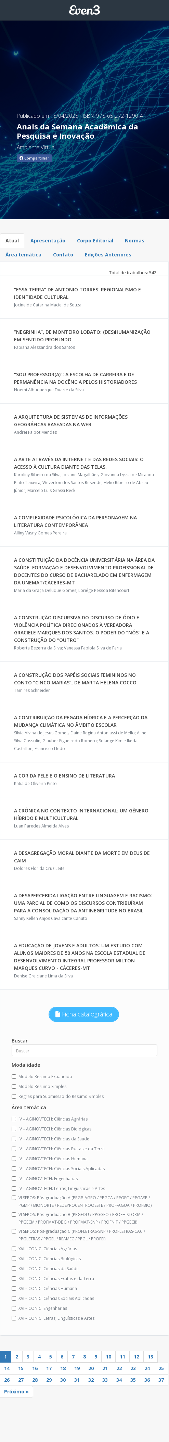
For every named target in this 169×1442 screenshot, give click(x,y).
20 (91, 1368)
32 (91, 1380)
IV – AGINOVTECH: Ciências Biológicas (51, 1129)
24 (147, 1368)
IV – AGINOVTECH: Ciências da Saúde (50, 1139)
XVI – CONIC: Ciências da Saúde (45, 1269)
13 (150, 1356)
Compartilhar (34, 158)
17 (49, 1368)
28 (35, 1380)
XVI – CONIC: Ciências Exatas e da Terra (53, 1278)
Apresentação (47, 240)
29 (49, 1380)
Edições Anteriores (108, 254)
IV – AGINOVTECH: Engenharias (45, 1178)
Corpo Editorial (95, 240)
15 (21, 1368)
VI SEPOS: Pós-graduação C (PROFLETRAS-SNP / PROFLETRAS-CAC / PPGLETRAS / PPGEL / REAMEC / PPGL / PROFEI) (78, 1235)
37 (161, 1380)
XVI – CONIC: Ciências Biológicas (46, 1259)
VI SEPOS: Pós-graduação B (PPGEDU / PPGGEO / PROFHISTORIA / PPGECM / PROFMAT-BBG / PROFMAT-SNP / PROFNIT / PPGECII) (77, 1218)
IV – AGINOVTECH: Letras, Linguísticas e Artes (58, 1188)
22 (119, 1368)
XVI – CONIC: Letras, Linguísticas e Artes (53, 1318)
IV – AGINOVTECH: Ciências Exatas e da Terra (58, 1149)
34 (119, 1380)
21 (105, 1368)
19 (77, 1368)
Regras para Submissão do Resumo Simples (58, 1096)
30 (63, 1380)
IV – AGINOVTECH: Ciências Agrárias (50, 1119)
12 (136, 1356)
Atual (12, 240)
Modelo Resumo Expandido (42, 1076)
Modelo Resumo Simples (39, 1086)
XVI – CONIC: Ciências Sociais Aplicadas (53, 1298)
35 (133, 1380)
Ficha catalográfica (83, 1014)
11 (122, 1356)
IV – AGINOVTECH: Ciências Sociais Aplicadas (58, 1169)
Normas (134, 240)
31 (77, 1380)
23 (133, 1368)
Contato (63, 254)
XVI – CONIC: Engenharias (39, 1308)
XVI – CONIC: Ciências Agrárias (44, 1249)
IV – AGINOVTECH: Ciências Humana (50, 1159)
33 (105, 1380)
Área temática (23, 254)
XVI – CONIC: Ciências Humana (44, 1288)
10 (108, 1356)
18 (63, 1368)
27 (21, 1380)
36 (147, 1380)
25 (161, 1368)
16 (35, 1368)
